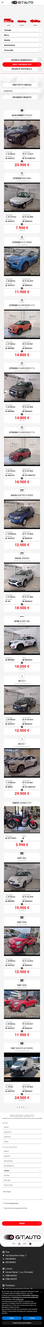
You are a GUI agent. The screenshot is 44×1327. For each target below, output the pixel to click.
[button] (41, 1292)
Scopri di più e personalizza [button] (22, 1323)
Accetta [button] (32, 1318)
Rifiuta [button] (12, 1318)
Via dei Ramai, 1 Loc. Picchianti (19, 1272)
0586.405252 (11, 1275)
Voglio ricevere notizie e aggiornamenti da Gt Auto (15, 1208)
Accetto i (10, 1203)
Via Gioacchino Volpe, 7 (15, 1255)
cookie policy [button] (20, 1299)
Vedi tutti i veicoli (22, 85)
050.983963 (10, 1259)
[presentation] (22, 1216)
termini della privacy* (13, 1203)
